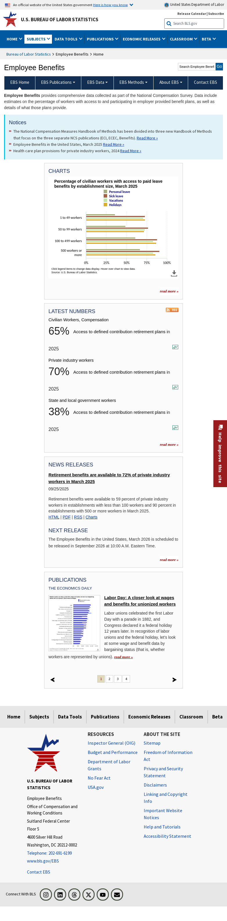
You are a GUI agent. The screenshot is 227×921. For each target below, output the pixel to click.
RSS (78, 517)
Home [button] (12, 39)
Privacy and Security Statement (163, 772)
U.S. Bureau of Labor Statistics (59, 19)
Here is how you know (110, 4)
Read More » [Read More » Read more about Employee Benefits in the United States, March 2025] (113, 144)
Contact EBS (38, 872)
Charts (92, 517)
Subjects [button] (36, 39)
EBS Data (95, 82)
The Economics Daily (70, 588)
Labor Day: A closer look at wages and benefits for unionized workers (140, 600)
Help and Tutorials (162, 827)
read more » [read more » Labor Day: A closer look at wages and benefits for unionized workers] (123, 657)
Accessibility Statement (167, 836)
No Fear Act (99, 778)
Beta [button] (207, 39)
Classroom (191, 717)
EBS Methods (131, 82)
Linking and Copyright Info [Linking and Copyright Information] (166, 797)
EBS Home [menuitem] (19, 82)
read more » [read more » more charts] (169, 291)
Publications (105, 717)
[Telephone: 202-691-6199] (53, 853)
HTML (53, 517)
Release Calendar (191, 13)
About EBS (169, 82)
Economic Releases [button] (142, 39)
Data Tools (70, 717)
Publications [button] (101, 39)
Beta (217, 717)
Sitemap (152, 743)
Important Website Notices (163, 814)
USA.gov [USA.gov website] (96, 787)
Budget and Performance (113, 752)
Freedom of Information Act (168, 755)
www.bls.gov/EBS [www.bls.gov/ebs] (43, 861)
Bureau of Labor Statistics (28, 54)
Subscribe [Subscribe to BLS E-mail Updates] (216, 13)
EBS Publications (56, 82)
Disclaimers (155, 785)
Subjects (39, 717)
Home (13, 717)
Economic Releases (149, 717)
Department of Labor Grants (109, 765)
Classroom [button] (182, 39)
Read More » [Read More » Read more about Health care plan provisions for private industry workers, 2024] (130, 150)
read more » (169, 444)
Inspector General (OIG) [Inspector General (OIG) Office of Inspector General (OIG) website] (111, 743)
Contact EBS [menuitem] (205, 82)
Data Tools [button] (66, 39)
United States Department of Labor (194, 5)
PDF (67, 517)
